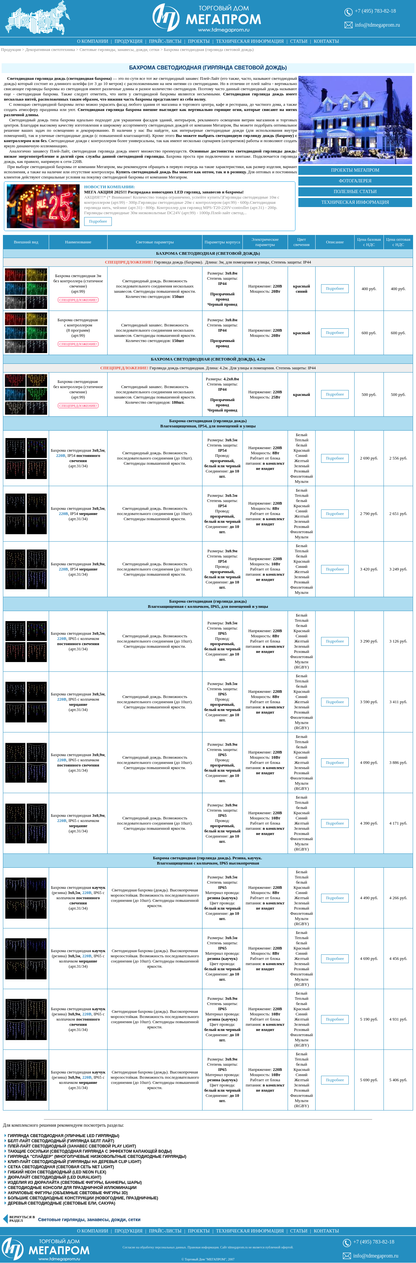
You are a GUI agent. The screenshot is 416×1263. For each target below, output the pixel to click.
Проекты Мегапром (355, 170)
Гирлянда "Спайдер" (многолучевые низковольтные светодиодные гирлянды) (97, 1156)
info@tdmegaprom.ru (377, 25)
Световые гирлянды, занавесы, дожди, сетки (120, 49)
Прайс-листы (165, 41)
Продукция (129, 41)
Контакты (326, 41)
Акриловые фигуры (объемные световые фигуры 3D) (68, 1193)
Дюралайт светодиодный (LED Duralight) (54, 1177)
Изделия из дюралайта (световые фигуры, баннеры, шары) (75, 1182)
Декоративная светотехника (50, 49)
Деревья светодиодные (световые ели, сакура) (61, 1203)
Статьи (298, 41)
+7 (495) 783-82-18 (375, 11)
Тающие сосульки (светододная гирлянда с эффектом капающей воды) (90, 1151)
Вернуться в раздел (22, 1218)
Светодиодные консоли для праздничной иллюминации (72, 1187)
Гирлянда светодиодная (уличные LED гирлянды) (63, 1136)
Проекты (199, 41)
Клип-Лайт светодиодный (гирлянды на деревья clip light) (74, 1161)
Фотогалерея (355, 180)
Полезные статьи (355, 191)
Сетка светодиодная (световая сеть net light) (61, 1167)
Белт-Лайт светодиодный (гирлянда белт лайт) (61, 1141)
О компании (92, 41)
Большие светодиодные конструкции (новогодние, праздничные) (83, 1198)
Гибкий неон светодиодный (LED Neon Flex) (57, 1172)
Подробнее (98, 221)
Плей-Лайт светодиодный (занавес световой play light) (72, 1146)
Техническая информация (250, 41)
